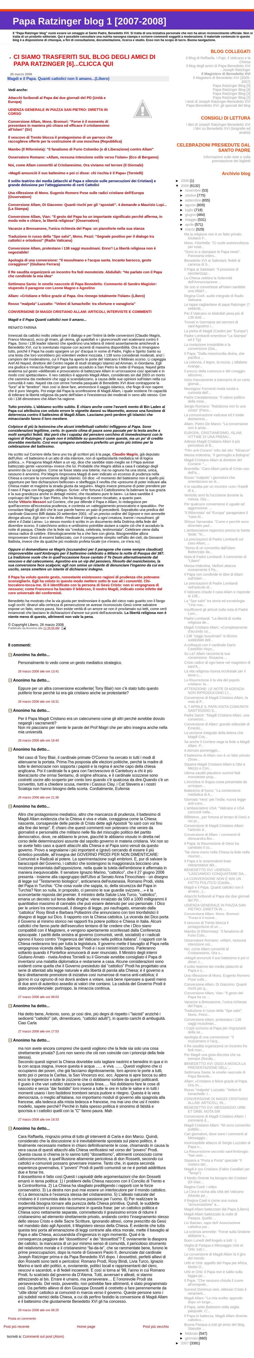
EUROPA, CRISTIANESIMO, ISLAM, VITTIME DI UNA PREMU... (213, 435)
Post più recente (16, 1327)
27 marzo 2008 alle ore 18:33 (38, 1119)
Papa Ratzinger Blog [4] (232, 90)
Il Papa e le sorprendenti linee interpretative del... (207, 863)
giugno (191, 215)
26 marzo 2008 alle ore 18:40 (38, 740)
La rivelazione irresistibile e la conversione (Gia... (207, 347)
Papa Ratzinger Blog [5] (232, 86)
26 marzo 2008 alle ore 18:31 (38, 701)
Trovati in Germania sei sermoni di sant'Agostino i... (211, 324)
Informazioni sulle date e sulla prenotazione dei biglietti (226, 159)
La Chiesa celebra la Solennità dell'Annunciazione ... (208, 280)
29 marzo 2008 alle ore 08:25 (38, 1310)
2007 (185, 1343)
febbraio (192, 1333)
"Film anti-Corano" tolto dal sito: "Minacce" (217, 450)
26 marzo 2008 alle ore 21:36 (38, 797)
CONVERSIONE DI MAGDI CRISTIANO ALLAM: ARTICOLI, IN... (216, 1101)
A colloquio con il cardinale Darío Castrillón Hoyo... (210, 647)
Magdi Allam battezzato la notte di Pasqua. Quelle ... (210, 1216)
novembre (193, 190)
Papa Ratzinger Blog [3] (232, 94)
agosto (191, 205)
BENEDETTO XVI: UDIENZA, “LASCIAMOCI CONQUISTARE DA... (215, 872)
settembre (193, 200)
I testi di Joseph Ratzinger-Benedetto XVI (218, 101)
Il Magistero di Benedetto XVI (226, 74)
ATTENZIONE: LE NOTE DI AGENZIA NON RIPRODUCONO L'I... (214, 691)
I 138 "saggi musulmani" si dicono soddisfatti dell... (210, 638)
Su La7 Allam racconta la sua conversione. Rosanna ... (207, 656)
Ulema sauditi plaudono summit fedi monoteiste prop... (212, 775)
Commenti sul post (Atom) (43, 1336)
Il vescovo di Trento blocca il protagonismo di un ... (206, 925)
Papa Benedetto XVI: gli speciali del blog (218, 105)
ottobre (191, 195)
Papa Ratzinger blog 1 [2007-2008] (89, 21)
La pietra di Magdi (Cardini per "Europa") (216, 331)
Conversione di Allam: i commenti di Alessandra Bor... (212, 837)
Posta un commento (22, 1318)
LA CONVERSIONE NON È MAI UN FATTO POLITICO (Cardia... (212, 881)
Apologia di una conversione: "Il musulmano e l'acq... (209, 1039)
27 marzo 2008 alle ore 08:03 (38, 997)
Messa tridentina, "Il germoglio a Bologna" (217, 455)
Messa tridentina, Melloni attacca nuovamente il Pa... (210, 568)
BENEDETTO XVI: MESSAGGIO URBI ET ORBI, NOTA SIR (215, 1109)
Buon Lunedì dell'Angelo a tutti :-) (210, 1240)
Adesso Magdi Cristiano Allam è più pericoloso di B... (212, 443)
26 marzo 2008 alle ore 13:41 (38, 671)
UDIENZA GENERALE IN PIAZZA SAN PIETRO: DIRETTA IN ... (215, 907)
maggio (191, 220)
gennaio (192, 1338)
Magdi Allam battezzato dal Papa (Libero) (216, 1209)
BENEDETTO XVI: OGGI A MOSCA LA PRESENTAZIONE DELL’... (215, 1066)
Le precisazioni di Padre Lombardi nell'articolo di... (211, 585)
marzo (190, 229)
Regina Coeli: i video (200, 1187)
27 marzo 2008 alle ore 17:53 (38, 1031)
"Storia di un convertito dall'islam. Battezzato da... (210, 550)
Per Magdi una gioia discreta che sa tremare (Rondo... (212, 1057)
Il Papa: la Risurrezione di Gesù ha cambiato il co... (211, 845)
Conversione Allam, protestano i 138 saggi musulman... (212, 1021)
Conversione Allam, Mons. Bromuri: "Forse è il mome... (212, 916)
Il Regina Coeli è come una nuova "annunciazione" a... (210, 1202)
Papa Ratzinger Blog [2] (232, 98)
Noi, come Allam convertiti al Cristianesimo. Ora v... (206, 951)
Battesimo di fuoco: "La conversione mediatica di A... (212, 792)
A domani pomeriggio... (202, 750)
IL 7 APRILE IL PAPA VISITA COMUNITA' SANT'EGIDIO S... (216, 709)
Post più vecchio (156, 1327)
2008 (185, 186)
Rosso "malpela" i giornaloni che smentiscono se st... (209, 480)
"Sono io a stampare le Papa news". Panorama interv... (212, 254)
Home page (86, 1327)
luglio (189, 210)
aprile (190, 225)
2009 (185, 181)
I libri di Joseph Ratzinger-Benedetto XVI (218, 125)
